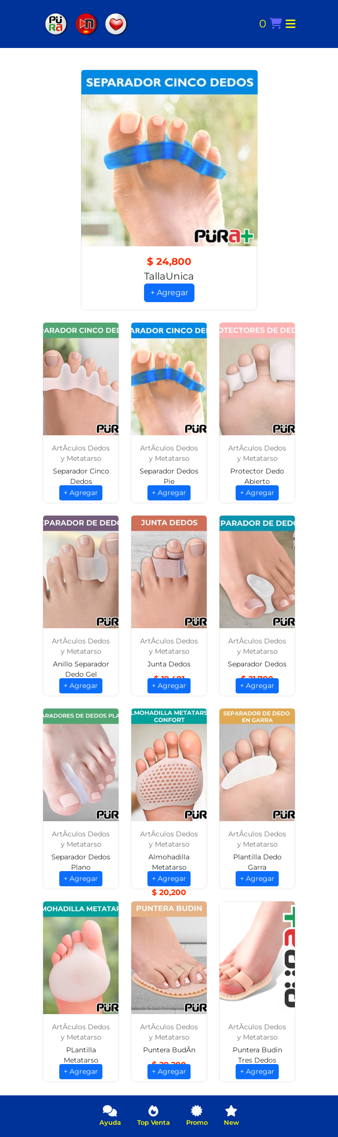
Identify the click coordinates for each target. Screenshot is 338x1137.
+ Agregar (169, 292)
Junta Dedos (169, 664)
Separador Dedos (257, 664)
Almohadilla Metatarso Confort (169, 867)
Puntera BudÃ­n (169, 1049)
